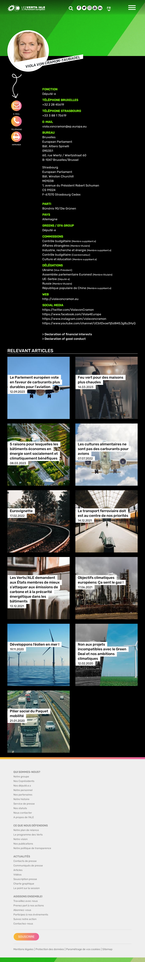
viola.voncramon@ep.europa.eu (64, 126)
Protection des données (49, 949)
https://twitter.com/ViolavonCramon (68, 309)
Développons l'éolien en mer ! (34, 644)
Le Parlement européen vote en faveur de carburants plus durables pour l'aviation (35, 382)
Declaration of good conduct (65, 339)
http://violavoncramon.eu (60, 299)
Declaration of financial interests (68, 334)
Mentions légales (23, 949)
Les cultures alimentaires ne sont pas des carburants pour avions (103, 449)
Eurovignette (21, 511)
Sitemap (107, 949)
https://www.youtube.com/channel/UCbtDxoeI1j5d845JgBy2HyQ (89, 323)
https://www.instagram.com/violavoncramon (74, 319)
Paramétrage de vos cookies (83, 949)
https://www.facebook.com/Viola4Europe (71, 314)
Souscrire (26, 936)
